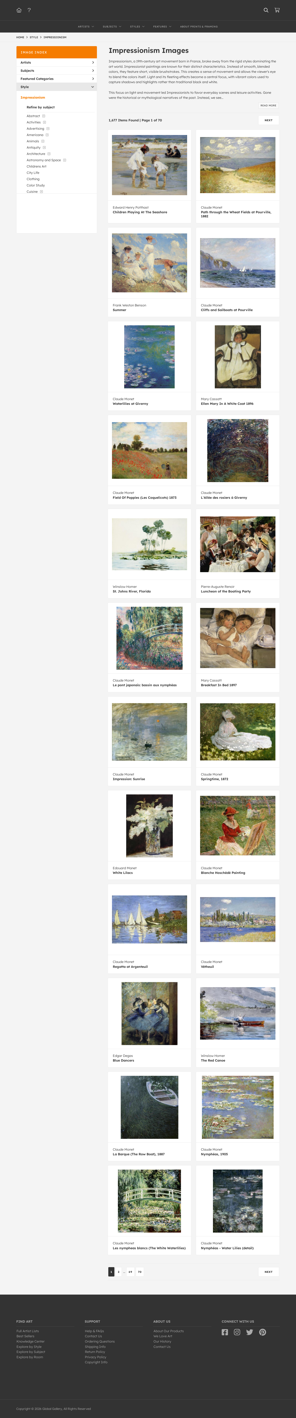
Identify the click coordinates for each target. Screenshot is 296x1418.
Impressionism (33, 97)
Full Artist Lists (27, 1331)
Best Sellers (25, 1336)
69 (130, 1271)
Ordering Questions (100, 1341)
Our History (162, 1341)
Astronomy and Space (44, 160)
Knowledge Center (30, 1341)
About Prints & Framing (199, 26)
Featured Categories (57, 79)
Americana (35, 135)
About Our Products (168, 1331)
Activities (34, 122)
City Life (33, 173)
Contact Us (93, 1336)
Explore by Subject (30, 1352)
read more (268, 105)
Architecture (36, 154)
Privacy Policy (95, 1357)
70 (140, 1271)
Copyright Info (96, 1362)
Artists (57, 62)
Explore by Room (29, 1357)
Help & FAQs (94, 1331)
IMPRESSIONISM (55, 37)
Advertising (35, 128)
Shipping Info (95, 1347)
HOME (20, 37)
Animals (33, 141)
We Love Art (162, 1336)
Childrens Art (36, 166)
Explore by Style (29, 1347)
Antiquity (34, 147)
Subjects (57, 71)
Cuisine (32, 192)
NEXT (269, 120)
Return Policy (95, 1352)
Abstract (33, 116)
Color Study (36, 185)
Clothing (33, 179)
